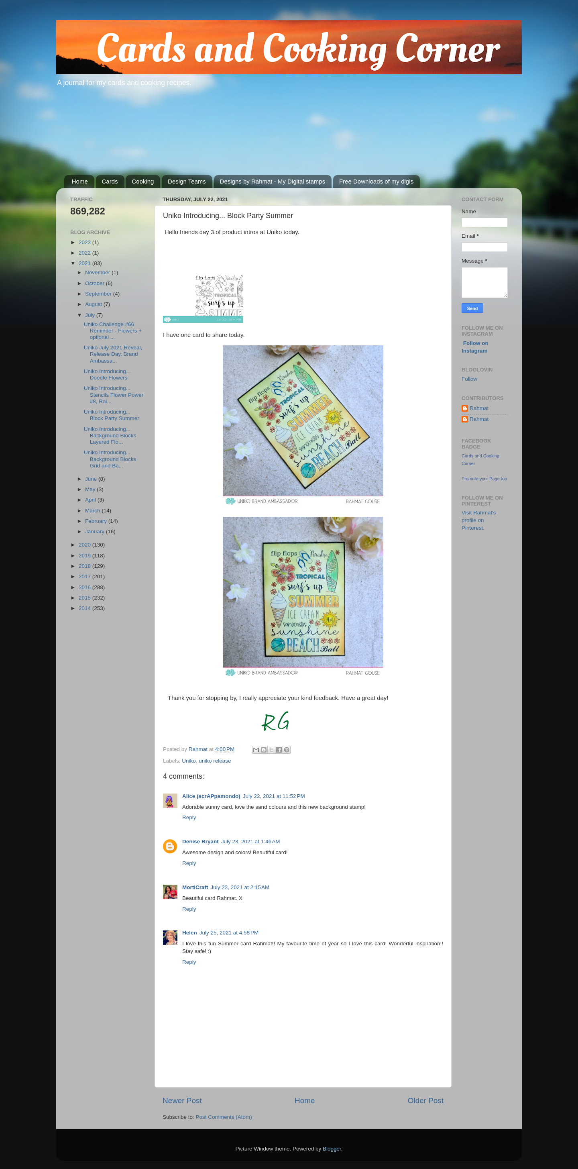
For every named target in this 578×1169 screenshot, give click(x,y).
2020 (85, 545)
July (90, 315)
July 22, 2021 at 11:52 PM (274, 796)
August (94, 304)
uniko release (215, 761)
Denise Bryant (200, 841)
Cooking (143, 181)
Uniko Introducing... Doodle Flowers (107, 374)
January (95, 531)
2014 (85, 608)
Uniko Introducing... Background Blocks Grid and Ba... (110, 458)
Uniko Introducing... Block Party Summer (111, 415)
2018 (85, 566)
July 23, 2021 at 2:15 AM (240, 887)
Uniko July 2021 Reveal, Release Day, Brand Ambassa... (113, 354)
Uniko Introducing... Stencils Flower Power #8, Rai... (114, 394)
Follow (469, 379)
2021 (85, 263)
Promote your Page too (484, 478)
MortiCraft (195, 887)
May (91, 489)
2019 (85, 556)
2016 (85, 587)
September (99, 294)
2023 (85, 242)
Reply (189, 817)
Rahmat (479, 408)
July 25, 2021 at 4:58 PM (228, 933)
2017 (85, 576)
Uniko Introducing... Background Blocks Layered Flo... (110, 435)
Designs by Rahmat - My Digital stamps (273, 181)
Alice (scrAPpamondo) (211, 796)
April (91, 500)
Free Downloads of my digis (376, 181)
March (93, 511)
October (95, 283)
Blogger (332, 1149)
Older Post (426, 1100)
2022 (85, 253)
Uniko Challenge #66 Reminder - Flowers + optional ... (113, 330)
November (98, 272)
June (91, 479)
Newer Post (182, 1100)
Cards (110, 181)
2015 (85, 598)
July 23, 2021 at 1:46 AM (250, 841)
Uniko (189, 761)
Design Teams (187, 181)
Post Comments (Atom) (224, 1117)
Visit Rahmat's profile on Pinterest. (479, 520)
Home (80, 181)
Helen (189, 933)
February (96, 521)
